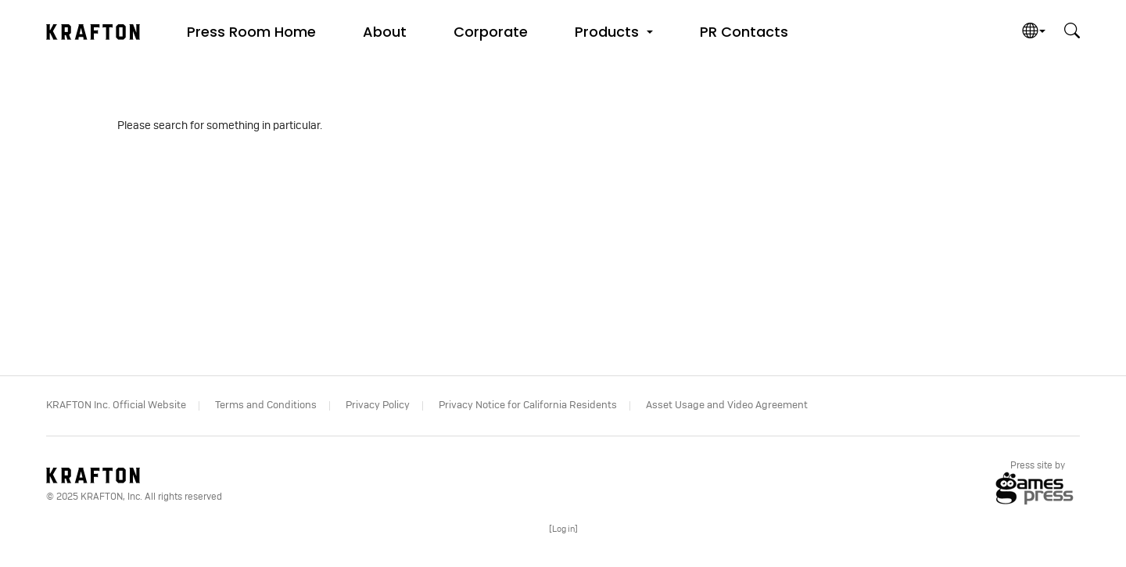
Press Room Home (251, 31)
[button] (613, 31)
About (385, 31)
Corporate (491, 31)
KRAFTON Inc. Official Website (116, 405)
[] (563, 529)
